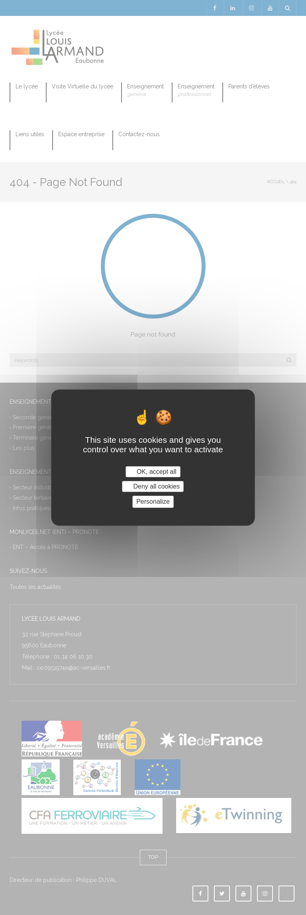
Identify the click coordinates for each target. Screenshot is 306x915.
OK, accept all (152, 471)
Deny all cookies (153, 486)
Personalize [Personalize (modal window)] (153, 502)
